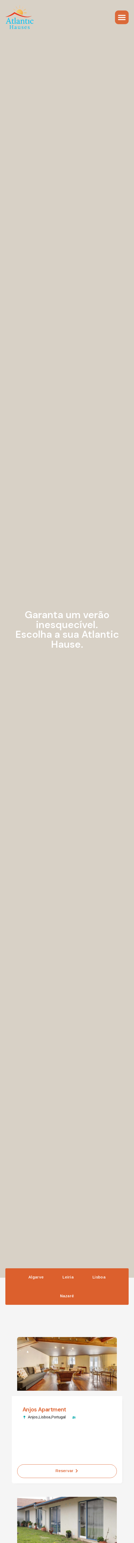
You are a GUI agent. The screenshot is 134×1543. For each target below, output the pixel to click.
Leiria (68, 1277)
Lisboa (99, 1277)
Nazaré (67, 1296)
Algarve (36, 1277)
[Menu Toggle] (122, 17)
